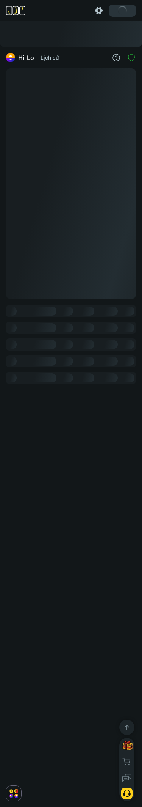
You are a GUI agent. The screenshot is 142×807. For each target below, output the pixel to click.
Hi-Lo (20, 57)
